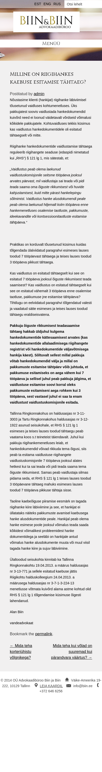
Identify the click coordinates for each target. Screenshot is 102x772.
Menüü (51, 43)
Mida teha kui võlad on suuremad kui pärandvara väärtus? (71, 652)
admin (39, 94)
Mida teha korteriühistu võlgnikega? (21, 652)
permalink (43, 634)
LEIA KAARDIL (51, 686)
